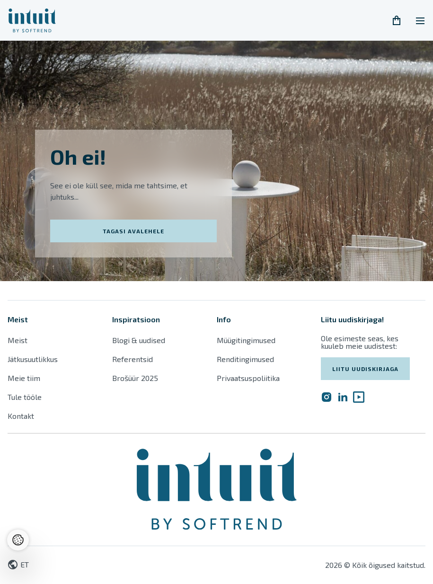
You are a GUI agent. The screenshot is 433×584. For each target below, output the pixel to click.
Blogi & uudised (138, 340)
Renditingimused (246, 358)
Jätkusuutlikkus (33, 358)
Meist (17, 340)
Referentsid (132, 358)
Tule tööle (25, 396)
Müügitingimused (246, 340)
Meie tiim (24, 377)
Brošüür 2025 (135, 377)
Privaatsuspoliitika (248, 377)
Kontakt (21, 415)
